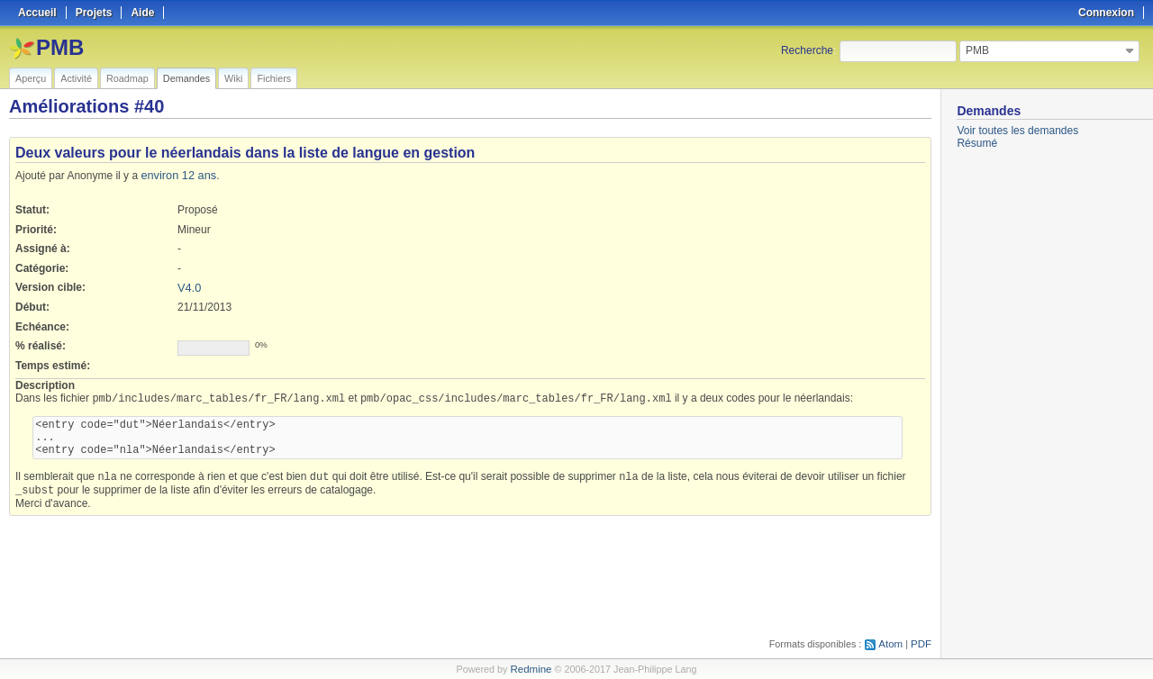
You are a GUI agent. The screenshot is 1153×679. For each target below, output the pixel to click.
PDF (921, 643)
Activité (76, 78)
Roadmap (127, 78)
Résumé (977, 143)
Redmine (531, 669)
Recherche (807, 50)
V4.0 (188, 286)
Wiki (233, 78)
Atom (892, 643)
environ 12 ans (176, 174)
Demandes (186, 78)
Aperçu (30, 78)
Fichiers (274, 78)
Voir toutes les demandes (1017, 130)
